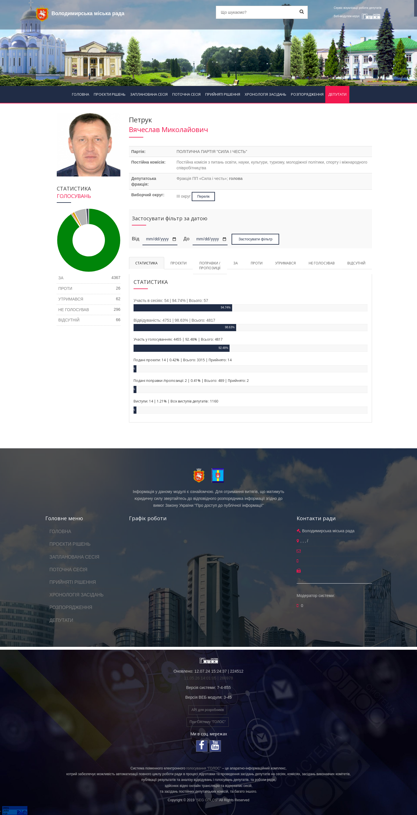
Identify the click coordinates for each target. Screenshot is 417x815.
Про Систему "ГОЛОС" (208, 722)
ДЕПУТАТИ (337, 94)
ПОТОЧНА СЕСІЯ (186, 94)
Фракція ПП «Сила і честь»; (209, 178)
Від (136, 238)
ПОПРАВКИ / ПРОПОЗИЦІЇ (209, 265)
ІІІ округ (184, 196)
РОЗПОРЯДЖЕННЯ (307, 94)
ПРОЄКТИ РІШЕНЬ (110, 94)
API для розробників (207, 710)
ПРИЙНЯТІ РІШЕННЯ (222, 94)
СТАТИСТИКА (146, 263)
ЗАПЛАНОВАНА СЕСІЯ (149, 94)
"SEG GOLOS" (206, 800)
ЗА (235, 263)
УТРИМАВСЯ (285, 263)
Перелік (203, 197)
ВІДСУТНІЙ (356, 263)
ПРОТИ (257, 263)
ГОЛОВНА (80, 94)
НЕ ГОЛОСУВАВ (322, 263)
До (186, 238)
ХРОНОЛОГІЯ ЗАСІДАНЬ (265, 94)
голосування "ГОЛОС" (203, 768)
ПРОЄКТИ (179, 263)
